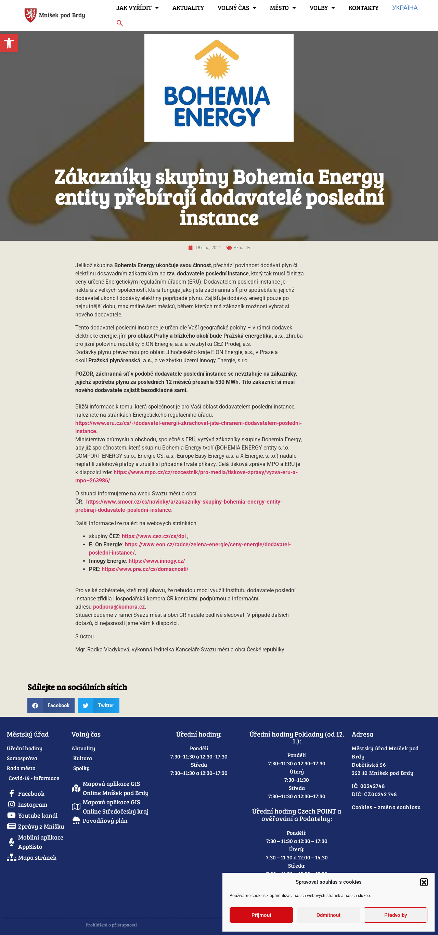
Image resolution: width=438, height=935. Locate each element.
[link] (9, 43)
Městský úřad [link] (28, 734)
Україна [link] (405, 7)
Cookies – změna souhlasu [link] (386, 806)
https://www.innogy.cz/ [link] (157, 561)
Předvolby (395, 915)
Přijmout (261, 915)
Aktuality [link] (188, 7)
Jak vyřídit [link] (137, 7)
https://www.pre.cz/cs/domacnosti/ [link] (145, 569)
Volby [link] (322, 7)
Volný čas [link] (237, 7)
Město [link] (283, 7)
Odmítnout (328, 915)
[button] (424, 882)
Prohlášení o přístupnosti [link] (111, 925)
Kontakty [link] (363, 7)
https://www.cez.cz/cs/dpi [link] (154, 536)
